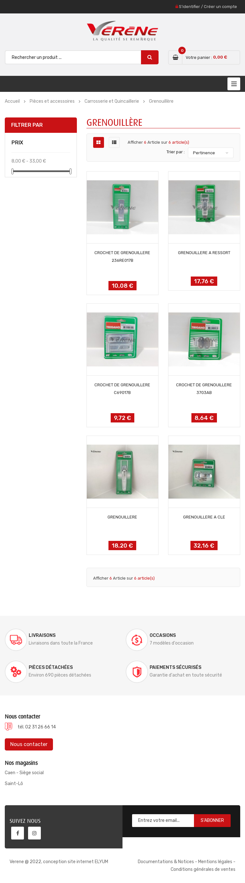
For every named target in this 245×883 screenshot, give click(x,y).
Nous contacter (29, 744)
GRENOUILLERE (122, 517)
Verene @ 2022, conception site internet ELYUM (59, 861)
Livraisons (42, 635)
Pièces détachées (51, 667)
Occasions (163, 635)
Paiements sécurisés (175, 667)
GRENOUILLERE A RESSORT (204, 252)
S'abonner (212, 820)
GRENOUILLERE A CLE (204, 517)
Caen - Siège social (24, 772)
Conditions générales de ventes (203, 869)
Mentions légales (215, 861)
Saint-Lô (14, 783)
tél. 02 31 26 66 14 (37, 727)
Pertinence (204, 152)
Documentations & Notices (166, 861)
